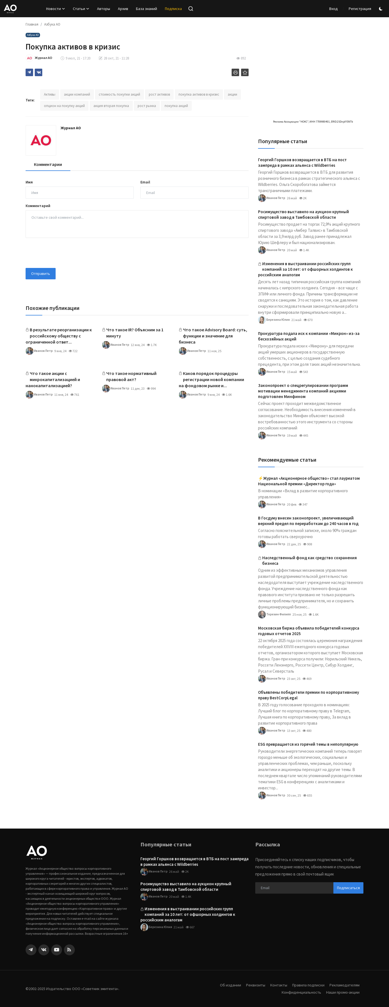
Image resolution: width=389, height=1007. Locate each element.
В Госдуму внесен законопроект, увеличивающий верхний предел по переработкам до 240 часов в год (308, 520)
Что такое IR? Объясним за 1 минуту (134, 333)
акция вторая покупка (111, 105)
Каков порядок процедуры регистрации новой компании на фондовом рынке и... (211, 379)
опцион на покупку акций (64, 105)
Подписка (173, 8)
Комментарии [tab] (48, 164)
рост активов (159, 94)
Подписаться (348, 887)
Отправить (40, 273)
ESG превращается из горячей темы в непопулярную (308, 744)
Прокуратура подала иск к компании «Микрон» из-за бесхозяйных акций (309, 336)
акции (232, 94)
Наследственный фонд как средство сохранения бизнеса (309, 560)
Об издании (226, 985)
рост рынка (147, 105)
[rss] (69, 949)
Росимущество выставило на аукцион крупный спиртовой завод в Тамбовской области (303, 214)
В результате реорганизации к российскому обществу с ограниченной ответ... (59, 336)
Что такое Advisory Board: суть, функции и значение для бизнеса (213, 336)
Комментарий (38, 205)
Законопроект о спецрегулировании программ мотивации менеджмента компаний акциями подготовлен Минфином (303, 391)
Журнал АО (71, 127)
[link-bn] (310, 35)
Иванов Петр (39, 351)
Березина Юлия (274, 320)
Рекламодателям (344, 985)
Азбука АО (52, 24)
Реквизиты (252, 985)
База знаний (146, 8)
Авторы (103, 8)
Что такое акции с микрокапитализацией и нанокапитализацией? (53, 379)
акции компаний (77, 94)
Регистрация (360, 8)
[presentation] (68, 253)
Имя (29, 182)
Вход (333, 8)
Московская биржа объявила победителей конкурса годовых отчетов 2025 (308, 630)
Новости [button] (55, 8)
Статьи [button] (81, 8)
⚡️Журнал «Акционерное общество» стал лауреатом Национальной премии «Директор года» (309, 481)
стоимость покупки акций (119, 94)
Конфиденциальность (299, 992)
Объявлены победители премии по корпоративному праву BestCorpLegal (308, 695)
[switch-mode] (381, 9)
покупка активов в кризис (199, 94)
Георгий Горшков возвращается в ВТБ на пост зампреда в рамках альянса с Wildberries (302, 162)
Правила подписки (306, 985)
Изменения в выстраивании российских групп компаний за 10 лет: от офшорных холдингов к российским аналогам (305, 269)
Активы (49, 94)
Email (145, 182)
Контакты (275, 985)
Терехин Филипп (275, 614)
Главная (32, 24)
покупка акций (176, 105)
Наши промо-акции (342, 992)
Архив (123, 8)
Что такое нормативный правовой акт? (131, 376)
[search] (191, 9)
